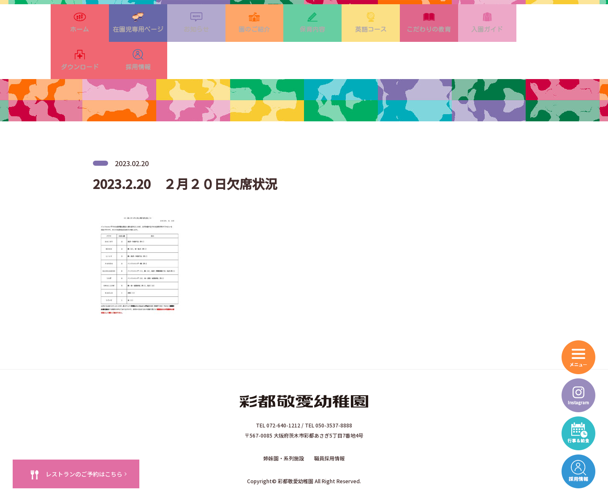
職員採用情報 (329, 434)
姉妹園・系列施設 (283, 434)
